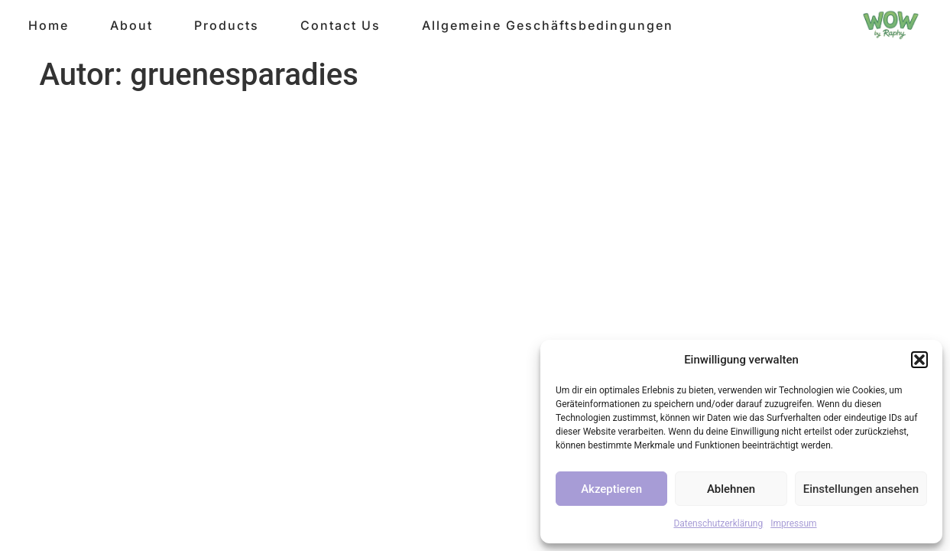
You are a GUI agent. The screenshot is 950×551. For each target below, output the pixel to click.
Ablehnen (731, 489)
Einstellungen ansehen (861, 489)
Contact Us (340, 25)
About (131, 25)
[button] (919, 359)
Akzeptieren (611, 489)
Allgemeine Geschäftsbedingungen (547, 25)
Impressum (793, 523)
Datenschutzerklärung (718, 523)
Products (226, 25)
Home (48, 25)
